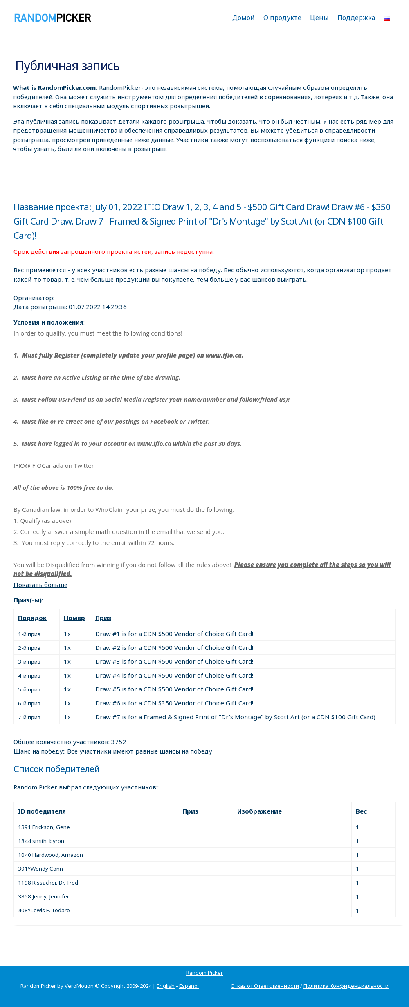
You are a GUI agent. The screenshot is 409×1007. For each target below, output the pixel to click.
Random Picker (204, 972)
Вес (361, 811)
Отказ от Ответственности (265, 985)
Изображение (259, 811)
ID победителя (42, 811)
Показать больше (40, 584)
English (166, 985)
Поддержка (356, 17)
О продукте (282, 17)
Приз (103, 618)
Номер (74, 618)
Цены (319, 17)
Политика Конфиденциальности (346, 985)
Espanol (189, 985)
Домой (243, 17)
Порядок (32, 618)
